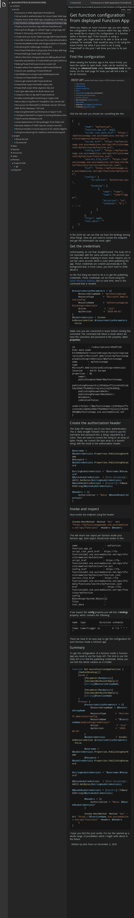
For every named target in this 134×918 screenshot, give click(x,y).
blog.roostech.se (76, 7)
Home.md (76, 2)
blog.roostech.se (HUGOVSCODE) (29, 2)
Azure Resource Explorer (82, 292)
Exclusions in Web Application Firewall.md (111, 2)
